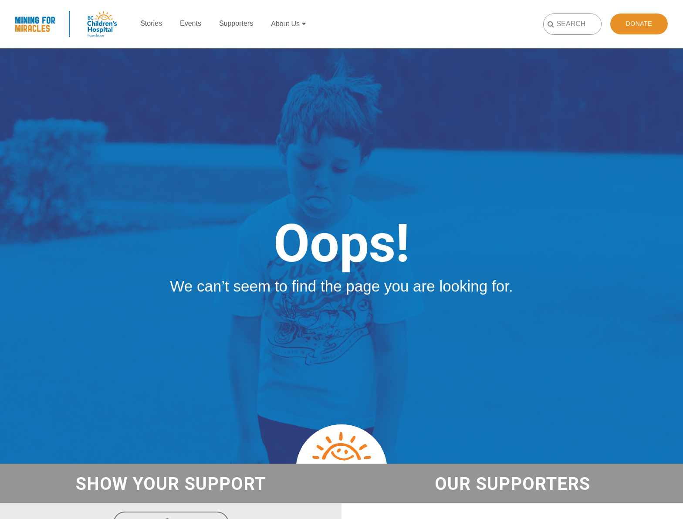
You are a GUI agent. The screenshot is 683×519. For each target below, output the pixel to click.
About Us (285, 23)
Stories (151, 23)
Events (190, 23)
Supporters (236, 23)
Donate (639, 23)
